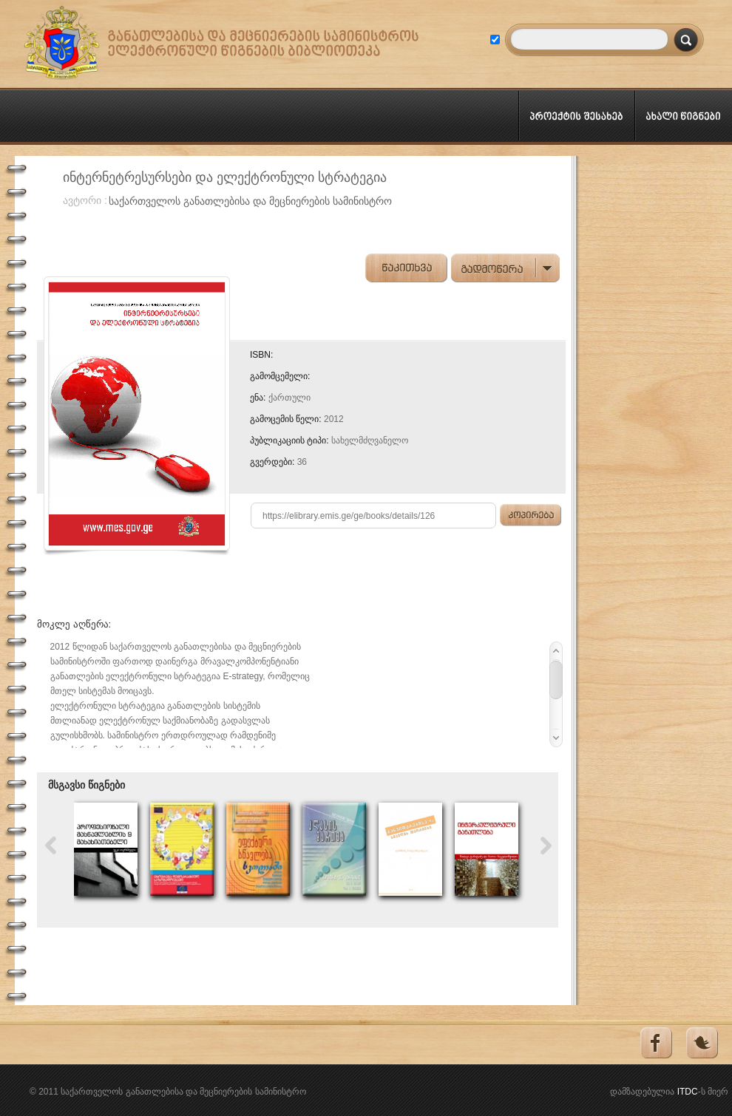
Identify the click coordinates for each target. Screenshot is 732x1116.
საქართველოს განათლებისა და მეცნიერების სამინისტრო (250, 201)
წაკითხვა (406, 268)
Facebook (655, 1043)
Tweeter (701, 1043)
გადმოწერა (506, 268)
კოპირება (531, 515)
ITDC (687, 1091)
